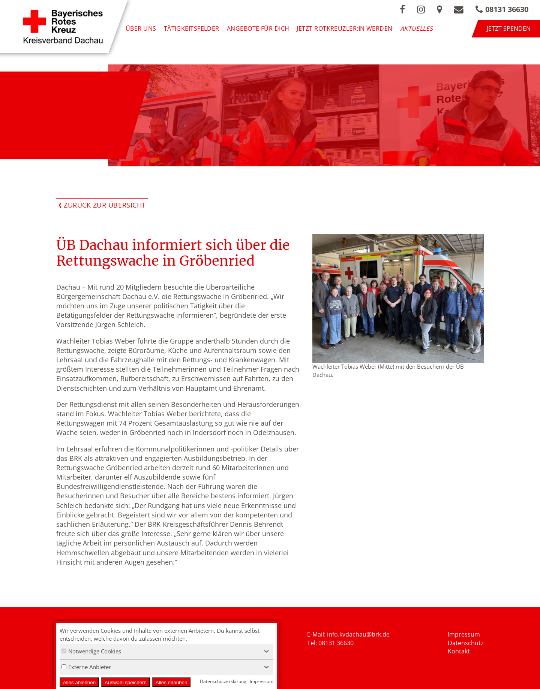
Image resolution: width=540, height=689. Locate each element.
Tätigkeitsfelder (191, 28)
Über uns (141, 28)
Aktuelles (416, 28)
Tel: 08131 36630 (330, 643)
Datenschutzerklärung (223, 681)
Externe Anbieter (86, 667)
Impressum (464, 634)
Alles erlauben (171, 682)
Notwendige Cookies (91, 651)
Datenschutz (466, 643)
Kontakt (459, 651)
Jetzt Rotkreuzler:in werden (344, 28)
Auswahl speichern (126, 682)
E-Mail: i (317, 634)
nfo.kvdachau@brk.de (359, 634)
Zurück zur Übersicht (105, 204)
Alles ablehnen (79, 682)
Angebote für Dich (258, 28)
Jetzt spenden (509, 28)
